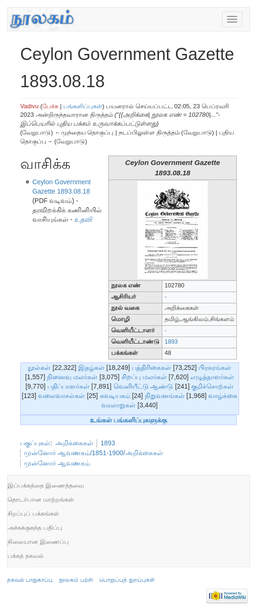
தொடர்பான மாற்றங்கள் (41, 499)
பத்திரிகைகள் (151, 367)
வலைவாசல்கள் (61, 395)
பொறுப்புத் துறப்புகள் (126, 580)
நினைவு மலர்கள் (72, 377)
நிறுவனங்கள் (165, 395)
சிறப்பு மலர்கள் (144, 377)
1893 (171, 341)
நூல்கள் (39, 367)
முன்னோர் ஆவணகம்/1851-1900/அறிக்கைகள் (93, 453)
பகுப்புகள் (35, 443)
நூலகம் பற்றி (75, 580)
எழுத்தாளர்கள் (212, 377)
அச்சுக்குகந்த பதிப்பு (35, 527)
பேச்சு (50, 106)
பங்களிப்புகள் (82, 106)
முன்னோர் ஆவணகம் (57, 463)
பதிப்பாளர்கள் (68, 386)
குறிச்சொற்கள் (212, 386)
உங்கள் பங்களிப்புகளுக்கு (128, 420)
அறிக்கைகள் (74, 443)
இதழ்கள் (91, 367)
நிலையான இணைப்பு (38, 541)
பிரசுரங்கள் (214, 367)
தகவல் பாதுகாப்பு (30, 580)
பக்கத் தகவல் (26, 555)
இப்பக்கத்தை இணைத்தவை (46, 485)
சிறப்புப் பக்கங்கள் (33, 513)
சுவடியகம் (115, 395)
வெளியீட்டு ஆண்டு (143, 386)
